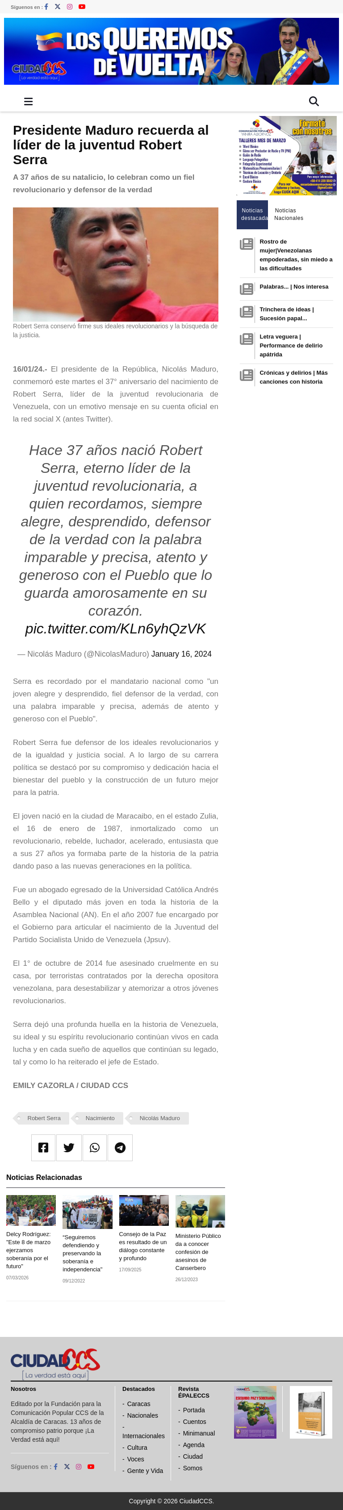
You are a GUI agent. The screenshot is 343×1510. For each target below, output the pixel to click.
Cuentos (194, 1421)
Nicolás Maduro (160, 1118)
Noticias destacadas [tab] (254, 214)
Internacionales (143, 1436)
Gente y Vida (145, 1470)
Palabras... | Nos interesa (293, 286)
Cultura (137, 1447)
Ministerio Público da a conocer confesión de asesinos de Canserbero (198, 1252)
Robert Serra (44, 1118)
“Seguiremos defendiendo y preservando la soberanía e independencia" (82, 1253)
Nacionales (142, 1415)
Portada (194, 1410)
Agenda (194, 1444)
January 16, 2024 (181, 654)
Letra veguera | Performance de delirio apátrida (290, 345)
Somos (193, 1468)
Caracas (139, 1403)
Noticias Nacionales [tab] (287, 214)
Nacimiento (100, 1118)
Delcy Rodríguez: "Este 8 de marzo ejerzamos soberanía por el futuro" (28, 1250)
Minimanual (199, 1433)
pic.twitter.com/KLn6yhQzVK (115, 629)
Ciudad (193, 1456)
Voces (135, 1459)
